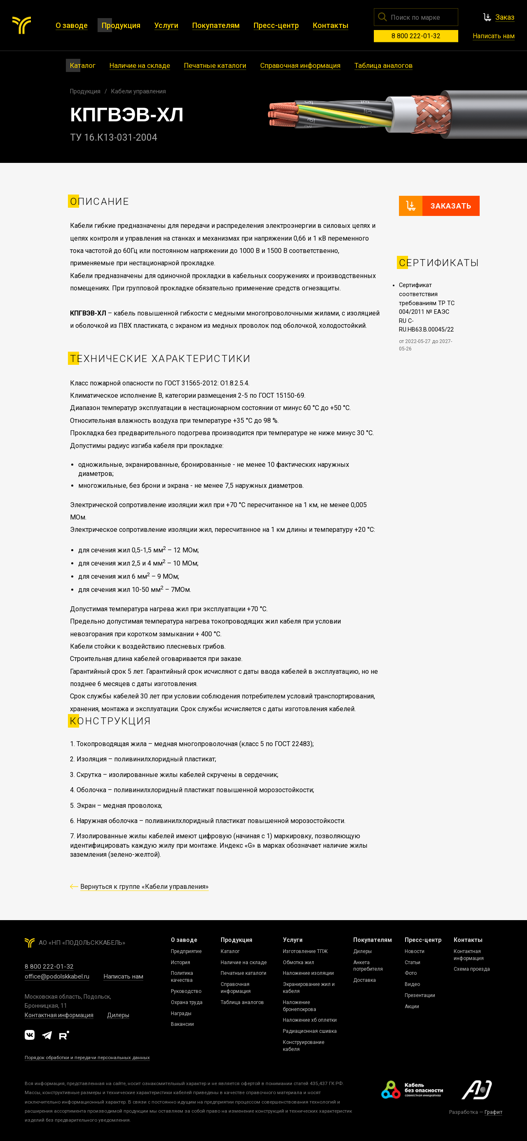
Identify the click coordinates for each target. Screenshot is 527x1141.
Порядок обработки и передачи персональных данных (87, 1057)
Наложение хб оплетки (310, 1020)
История (180, 962)
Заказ (505, 17)
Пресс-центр (423, 940)
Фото (411, 973)
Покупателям (372, 940)
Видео (412, 984)
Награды (181, 1013)
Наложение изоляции (308, 973)
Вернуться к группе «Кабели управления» (144, 887)
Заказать (451, 206)
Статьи (412, 962)
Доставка (364, 980)
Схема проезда (472, 969)
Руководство (186, 991)
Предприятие (186, 951)
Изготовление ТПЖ (305, 951)
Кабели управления (138, 91)
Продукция (85, 91)
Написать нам (494, 36)
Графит (493, 1112)
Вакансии (182, 1024)
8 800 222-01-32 (416, 36)
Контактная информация (59, 1015)
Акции (412, 1006)
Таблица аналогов (242, 1002)
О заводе (184, 940)
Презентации (420, 995)
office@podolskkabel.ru (57, 976)
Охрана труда (187, 1002)
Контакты (468, 940)
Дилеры (118, 1015)
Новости (414, 951)
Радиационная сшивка (310, 1031)
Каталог (230, 951)
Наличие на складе (244, 962)
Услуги (293, 940)
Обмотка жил (298, 962)
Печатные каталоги (243, 973)
